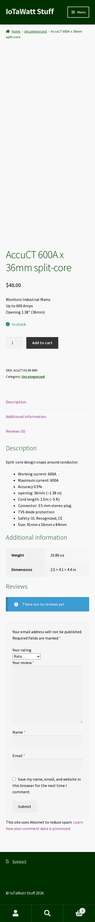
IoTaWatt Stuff (30, 11)
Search (47, 913)
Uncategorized (35, 31)
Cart (74, 909)
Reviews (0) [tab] (15, 431)
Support (19, 861)
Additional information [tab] (26, 416)
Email (18, 755)
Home (16, 31)
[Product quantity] (14, 343)
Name (18, 732)
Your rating (21, 649)
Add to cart (42, 342)
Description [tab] (16, 401)
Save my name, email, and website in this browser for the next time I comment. (46, 785)
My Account (16, 913)
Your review (23, 662)
